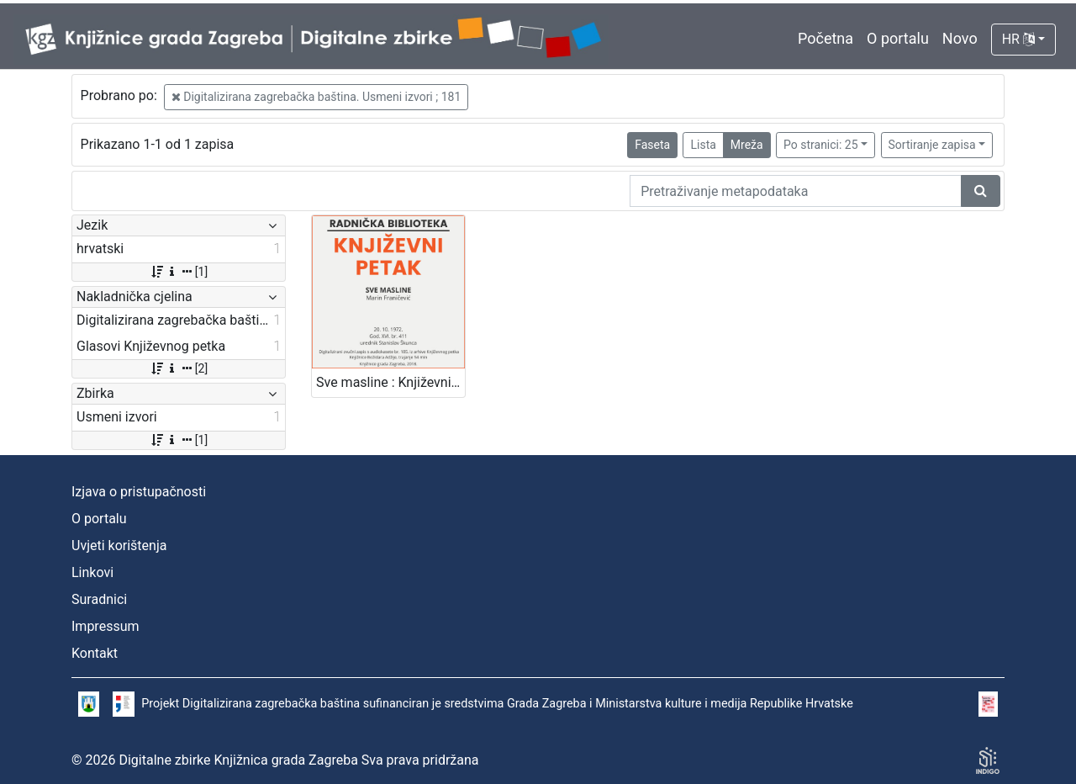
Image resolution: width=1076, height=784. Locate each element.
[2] (179, 368)
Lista (702, 144)
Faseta (652, 144)
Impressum (105, 626)
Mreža (747, 144)
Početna (825, 38)
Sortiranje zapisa (932, 144)
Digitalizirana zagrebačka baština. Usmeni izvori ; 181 (316, 96)
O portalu (898, 38)
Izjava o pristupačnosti (138, 492)
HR (1018, 39)
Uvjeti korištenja (118, 546)
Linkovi (92, 572)
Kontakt (94, 653)
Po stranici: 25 (820, 144)
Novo (960, 38)
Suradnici (99, 599)
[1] (179, 271)
